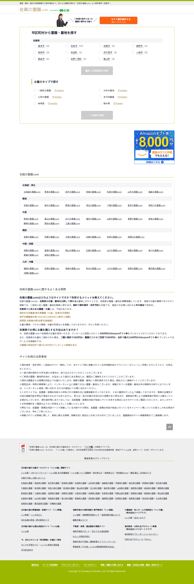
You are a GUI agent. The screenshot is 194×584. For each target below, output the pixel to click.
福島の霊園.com (155, 191)
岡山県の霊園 (163, 493)
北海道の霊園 (26, 483)
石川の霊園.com (72, 218)
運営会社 (35, 564)
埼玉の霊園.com (93, 205)
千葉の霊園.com (114, 205)
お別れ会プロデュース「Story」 (138, 539)
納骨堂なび (109, 473)
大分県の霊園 (161, 498)
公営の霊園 (50, 97)
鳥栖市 (106, 45)
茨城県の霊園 (121, 483)
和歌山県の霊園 (122, 493)
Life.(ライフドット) (39, 473)
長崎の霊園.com (72, 268)
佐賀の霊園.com (51, 268)
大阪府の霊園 (80, 493)
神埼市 (41, 52)
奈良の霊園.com (114, 236)
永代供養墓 (115, 97)
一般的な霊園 (51, 90)
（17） (77, 46)
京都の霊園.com (51, 236)
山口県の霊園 (40, 498)
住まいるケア (140, 518)
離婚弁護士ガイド (80, 520)
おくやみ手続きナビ (29, 545)
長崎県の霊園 (134, 498)
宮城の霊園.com (93, 191)
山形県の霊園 (94, 483)
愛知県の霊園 (26, 493)
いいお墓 (89, 446)
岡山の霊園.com (72, 250)
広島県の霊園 (26, 498)
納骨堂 (47, 103)
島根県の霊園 (149, 493)
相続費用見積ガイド (90, 515)
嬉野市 (139, 45)
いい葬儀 (25, 515)
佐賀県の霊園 (121, 498)
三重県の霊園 (40, 493)
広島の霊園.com (93, 250)
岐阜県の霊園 (149, 488)
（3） (109, 46)
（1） (142, 46)
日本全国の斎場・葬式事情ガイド (35, 520)
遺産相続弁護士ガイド (111, 515)
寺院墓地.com (122, 473)
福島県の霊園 (107, 483)
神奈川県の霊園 (54, 488)
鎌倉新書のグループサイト (97, 458)
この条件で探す (97, 115)
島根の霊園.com (51, 250)
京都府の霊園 (67, 493)
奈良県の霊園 (107, 493)
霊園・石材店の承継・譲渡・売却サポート (145, 564)
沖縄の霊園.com (31, 273)
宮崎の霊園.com (135, 268)
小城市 (139, 52)
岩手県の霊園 (53, 483)
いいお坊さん (36, 515)
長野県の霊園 (136, 488)
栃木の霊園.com (51, 205)
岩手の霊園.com (72, 191)
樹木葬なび (97, 473)
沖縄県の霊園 (55, 503)
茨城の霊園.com (31, 205)
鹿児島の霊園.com (156, 268)
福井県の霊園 (109, 488)
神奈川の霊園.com (156, 205)
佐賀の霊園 (34, 9)
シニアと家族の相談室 (49, 545)
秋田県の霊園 (80, 483)
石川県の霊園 (96, 488)
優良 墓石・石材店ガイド (140, 473)
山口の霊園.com (114, 250)
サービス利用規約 (50, 564)
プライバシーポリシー (70, 564)
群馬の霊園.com (72, 205)
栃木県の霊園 (134, 483)
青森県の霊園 (40, 483)
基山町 (106, 58)
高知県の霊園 (94, 498)
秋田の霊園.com (114, 191)
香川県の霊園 (67, 498)
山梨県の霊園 (123, 488)
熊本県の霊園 (148, 498)
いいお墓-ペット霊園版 (81, 473)
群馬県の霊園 (148, 483)
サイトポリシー (90, 564)
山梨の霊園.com (114, 218)
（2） (44, 46)
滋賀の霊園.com (31, 236)
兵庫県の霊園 (94, 493)
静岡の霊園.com (31, 223)
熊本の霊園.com (93, 268)
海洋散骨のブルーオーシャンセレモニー (141, 534)
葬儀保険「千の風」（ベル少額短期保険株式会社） (94, 547)
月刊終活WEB (27, 550)
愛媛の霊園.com (31, 254)
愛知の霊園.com (51, 223)
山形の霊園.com (135, 191)
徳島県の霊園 (53, 498)
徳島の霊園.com (135, 250)
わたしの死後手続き (81, 536)
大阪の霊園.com (72, 236)
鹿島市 (41, 58)
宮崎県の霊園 (26, 503)
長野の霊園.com (135, 218)
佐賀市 (74, 45)
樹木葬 (113, 103)
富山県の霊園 (82, 488)
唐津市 (41, 45)
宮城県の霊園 (67, 483)
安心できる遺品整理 (100, 531)
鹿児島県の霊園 (41, 503)
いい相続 (76, 515)
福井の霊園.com (93, 218)
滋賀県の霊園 (53, 493)
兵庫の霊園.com (93, 236)
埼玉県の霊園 (161, 483)
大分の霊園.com (114, 268)
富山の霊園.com (51, 218)
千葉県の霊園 (26, 488)
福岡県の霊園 (107, 498)
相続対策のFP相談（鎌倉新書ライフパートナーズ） (94, 541)
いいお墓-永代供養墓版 (59, 473)
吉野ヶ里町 (76, 58)
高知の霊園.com (51, 254)
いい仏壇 (25, 531)
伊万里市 (108, 52)
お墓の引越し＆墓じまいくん (33, 478)
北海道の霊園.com (32, 191)
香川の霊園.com (155, 250)
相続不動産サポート (81, 531)
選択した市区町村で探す (97, 70)
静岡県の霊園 (163, 488)
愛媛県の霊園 (80, 498)
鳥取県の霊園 (136, 493)
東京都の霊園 (40, 488)
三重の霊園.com (72, 223)
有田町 (74, 52)
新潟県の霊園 (69, 488)
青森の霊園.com (51, 191)
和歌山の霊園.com (136, 236)
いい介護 (128, 518)
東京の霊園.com (135, 205)
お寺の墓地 (115, 90)
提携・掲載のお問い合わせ (112, 564)
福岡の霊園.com (31, 268)
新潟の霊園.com (31, 218)
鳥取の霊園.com (31, 250)
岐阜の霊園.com (155, 218)
